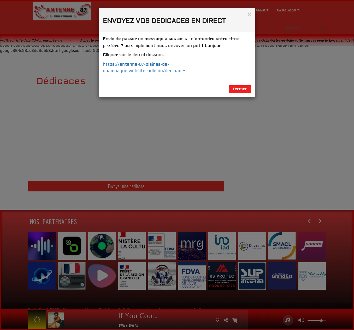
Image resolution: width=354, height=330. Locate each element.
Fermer (240, 89)
